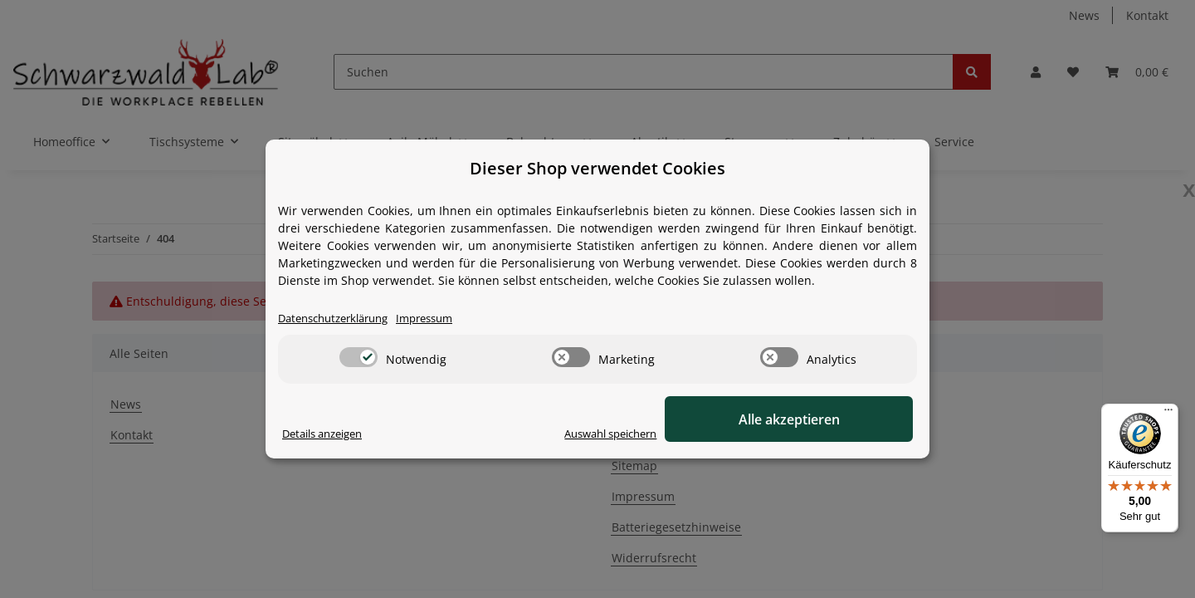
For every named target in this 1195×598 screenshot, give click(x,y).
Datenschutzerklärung (340, 318)
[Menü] (1168, 414)
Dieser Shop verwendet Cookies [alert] (597, 168)
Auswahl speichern (685, 434)
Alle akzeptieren (829, 419)
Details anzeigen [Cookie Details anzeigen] (328, 434)
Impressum (441, 318)
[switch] (358, 358)
